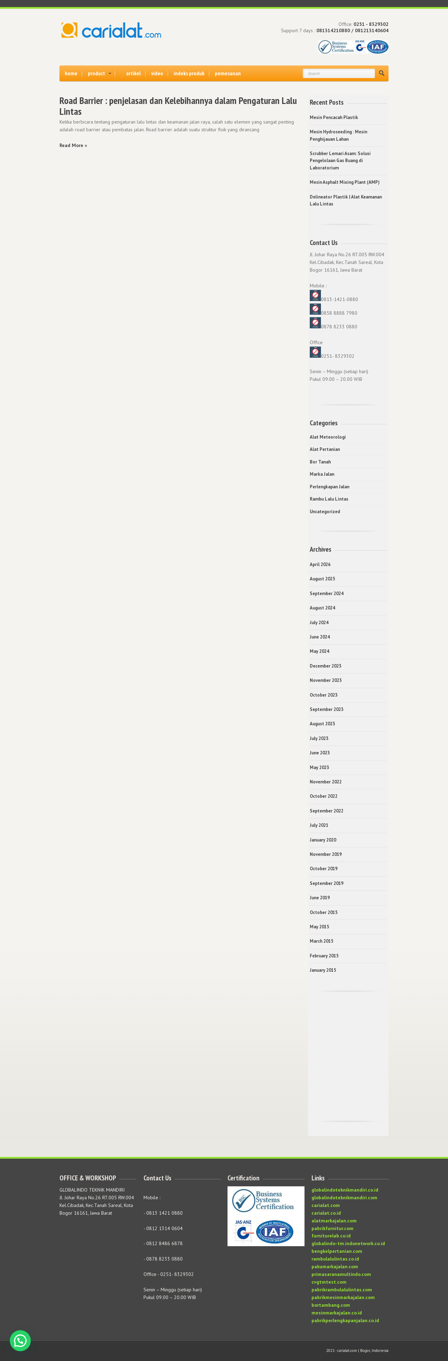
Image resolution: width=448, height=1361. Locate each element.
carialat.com (326, 1205)
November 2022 (326, 782)
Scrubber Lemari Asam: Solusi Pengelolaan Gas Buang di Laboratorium (340, 161)
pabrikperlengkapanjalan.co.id (345, 1320)
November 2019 (326, 854)
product (96, 73)
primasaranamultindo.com (341, 1274)
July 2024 (319, 623)
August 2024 (322, 608)
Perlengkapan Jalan (329, 487)
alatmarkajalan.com (334, 1220)
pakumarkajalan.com (335, 1266)
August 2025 (322, 579)
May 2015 (319, 927)
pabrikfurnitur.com (333, 1228)
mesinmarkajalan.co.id (337, 1313)
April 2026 (320, 564)
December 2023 (325, 666)
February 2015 (324, 956)
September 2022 (326, 811)
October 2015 (323, 912)
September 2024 (326, 593)
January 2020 (323, 840)
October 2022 (323, 796)
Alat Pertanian (325, 449)
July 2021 (319, 825)
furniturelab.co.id (331, 1236)
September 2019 (326, 883)
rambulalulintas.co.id (335, 1259)
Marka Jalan (322, 474)
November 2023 (326, 680)
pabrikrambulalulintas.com (342, 1289)
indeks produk (189, 73)
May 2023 (319, 767)
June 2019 (320, 898)
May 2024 (319, 651)
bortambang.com (331, 1305)
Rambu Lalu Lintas (329, 499)
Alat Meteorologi (328, 437)
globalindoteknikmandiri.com (344, 1197)
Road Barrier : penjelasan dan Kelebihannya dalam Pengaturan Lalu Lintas (178, 106)
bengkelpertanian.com (337, 1251)
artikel (133, 73)
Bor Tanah (320, 462)
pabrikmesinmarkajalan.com (343, 1297)
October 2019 (323, 869)
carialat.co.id (326, 1213)
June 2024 (320, 637)
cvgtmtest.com (329, 1282)
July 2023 (319, 738)
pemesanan (228, 73)
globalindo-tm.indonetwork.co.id (348, 1243)
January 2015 (323, 970)
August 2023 (322, 724)
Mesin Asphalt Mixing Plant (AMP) (345, 182)
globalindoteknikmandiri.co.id (345, 1190)
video (157, 73)
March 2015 (321, 941)
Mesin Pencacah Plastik (334, 117)
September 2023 (326, 709)
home (71, 73)
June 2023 (320, 753)
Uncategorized (325, 512)
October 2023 (323, 695)
